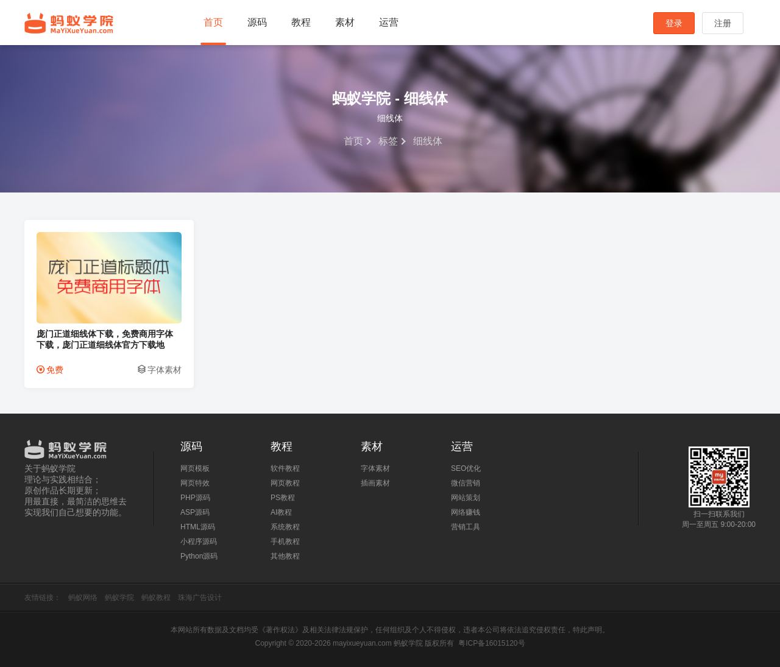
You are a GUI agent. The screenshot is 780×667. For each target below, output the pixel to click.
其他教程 (285, 556)
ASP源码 (195, 512)
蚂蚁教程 (156, 597)
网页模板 (195, 468)
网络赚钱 (465, 512)
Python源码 (199, 556)
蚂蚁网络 (83, 597)
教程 (301, 22)
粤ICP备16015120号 (491, 643)
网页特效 (195, 483)
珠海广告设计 (200, 597)
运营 (389, 22)
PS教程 (283, 497)
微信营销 (465, 483)
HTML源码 (197, 527)
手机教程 (285, 541)
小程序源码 (198, 541)
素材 (345, 22)
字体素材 (164, 370)
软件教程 (285, 468)
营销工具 (465, 527)
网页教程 (285, 483)
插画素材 (375, 483)
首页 (213, 22)
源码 (257, 22)
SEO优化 (466, 468)
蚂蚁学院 (68, 23)
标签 (388, 141)
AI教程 (281, 512)
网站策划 (465, 497)
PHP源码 (195, 497)
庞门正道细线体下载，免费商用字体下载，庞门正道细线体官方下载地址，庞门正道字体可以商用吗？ (105, 339)
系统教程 (285, 527)
